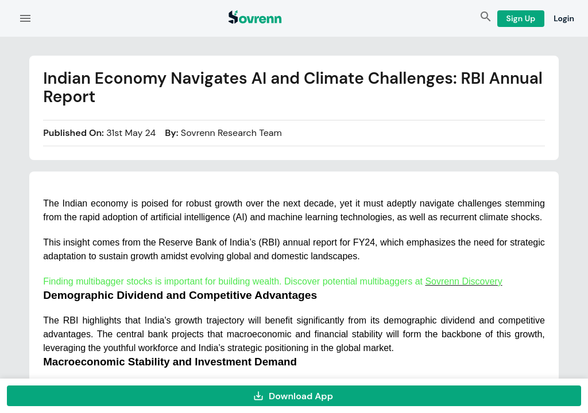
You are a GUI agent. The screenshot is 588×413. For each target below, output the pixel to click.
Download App (294, 395)
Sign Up (521, 18)
